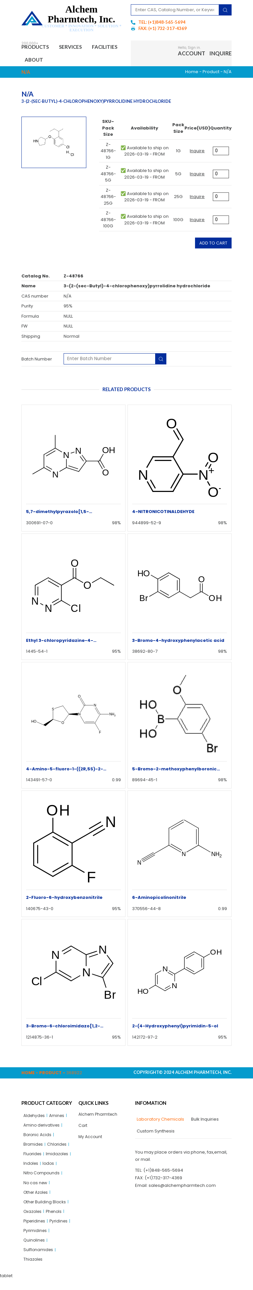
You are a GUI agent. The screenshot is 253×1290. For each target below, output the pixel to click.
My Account (90, 1140)
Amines (59, 1117)
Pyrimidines (35, 1239)
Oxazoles (33, 1219)
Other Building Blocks (45, 1209)
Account (191, 54)
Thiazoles (33, 1269)
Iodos (49, 1168)
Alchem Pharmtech (99, 1116)
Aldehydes (34, 1117)
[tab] (159, 1121)
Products (37, 47)
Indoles (31, 1168)
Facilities (39, 61)
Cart (83, 1128)
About (72, 61)
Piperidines (35, 1229)
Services (76, 47)
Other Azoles (37, 1198)
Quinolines (34, 1249)
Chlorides (58, 1148)
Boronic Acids (38, 1138)
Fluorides (33, 1158)
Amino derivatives (42, 1128)
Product (211, 74)
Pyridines (61, 1229)
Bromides (33, 1148)
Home (191, 74)
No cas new (35, 1188)
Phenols (56, 1219)
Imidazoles (59, 1158)
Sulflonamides (38, 1259)
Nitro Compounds (42, 1178)
